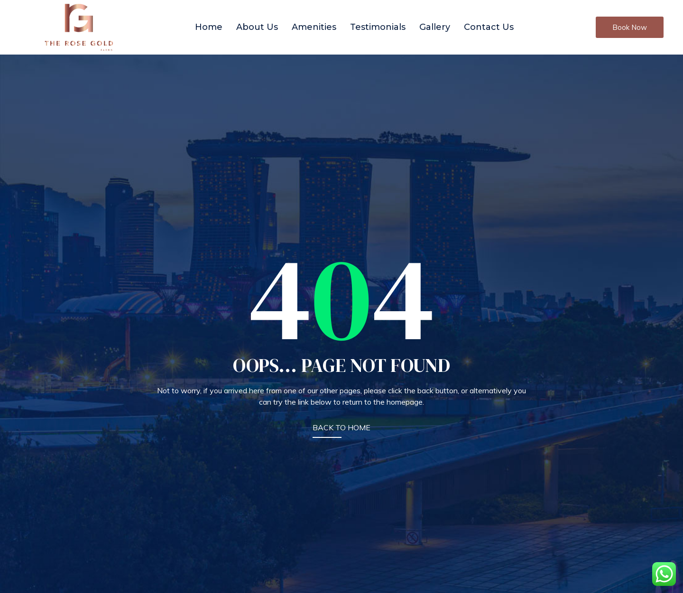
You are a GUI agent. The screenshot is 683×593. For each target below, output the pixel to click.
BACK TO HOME (341, 427)
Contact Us (489, 27)
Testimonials (378, 27)
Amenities (314, 27)
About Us (257, 27)
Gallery (434, 27)
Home (208, 27)
